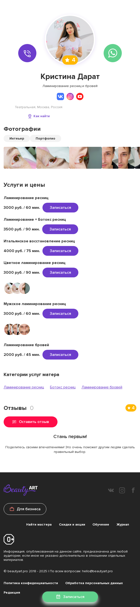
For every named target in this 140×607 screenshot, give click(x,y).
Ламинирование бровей (102, 387)
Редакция (12, 592)
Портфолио (45, 138)
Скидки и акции (72, 524)
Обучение (100, 524)
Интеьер (16, 138)
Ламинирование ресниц (24, 387)
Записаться (60, 207)
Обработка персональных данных (94, 583)
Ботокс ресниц (63, 387)
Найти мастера (39, 524)
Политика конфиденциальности (31, 583)
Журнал (122, 524)
